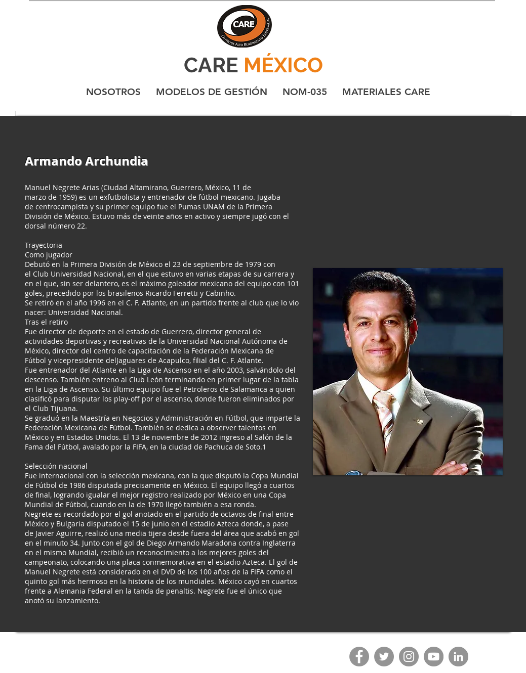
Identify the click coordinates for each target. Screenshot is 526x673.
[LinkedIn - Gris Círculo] (458, 656)
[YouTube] (433, 656)
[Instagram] (409, 656)
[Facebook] (359, 656)
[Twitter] (384, 656)
